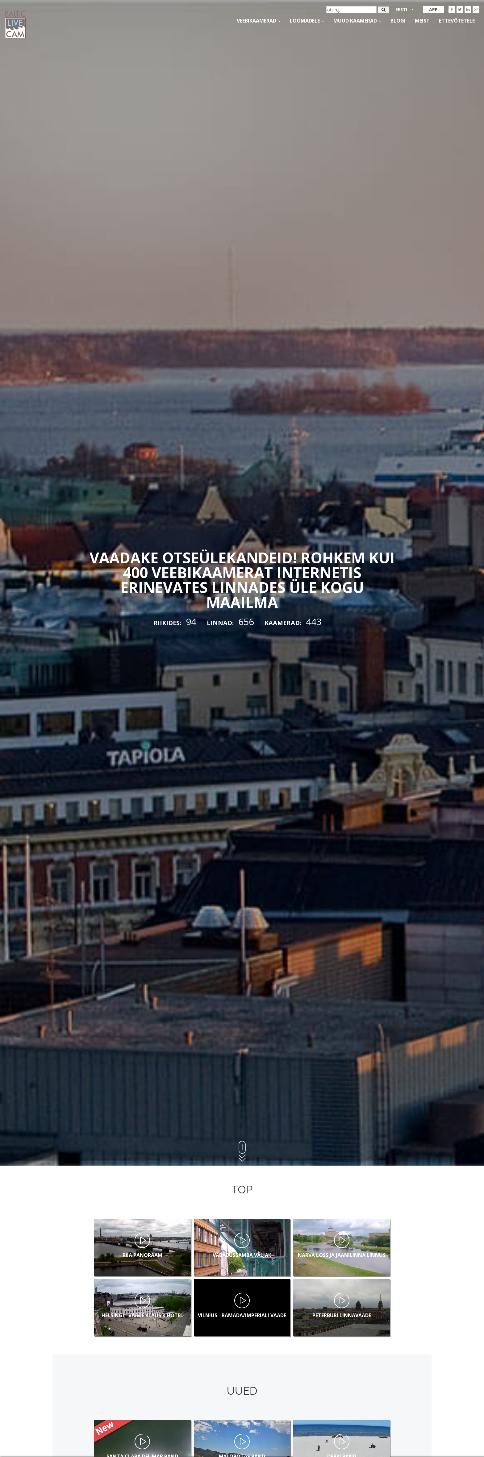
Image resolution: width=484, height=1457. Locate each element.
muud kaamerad (357, 20)
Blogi (398, 20)
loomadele (307, 20)
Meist (422, 20)
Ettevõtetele (457, 20)
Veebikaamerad (259, 20)
